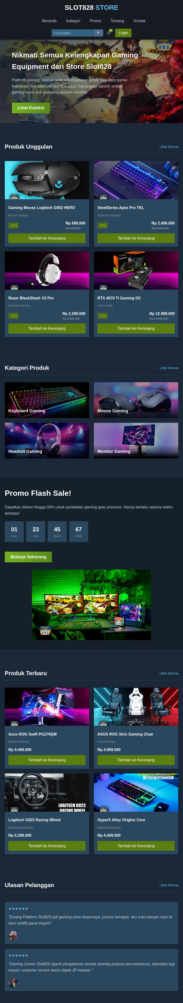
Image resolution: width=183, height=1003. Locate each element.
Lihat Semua (168, 147)
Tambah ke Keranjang (47, 238)
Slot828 (47, 80)
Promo (95, 21)
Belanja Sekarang (28, 556)
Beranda (49, 21)
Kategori (73, 21)
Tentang (117, 21)
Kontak (140, 21)
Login (123, 33)
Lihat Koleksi (31, 107)
